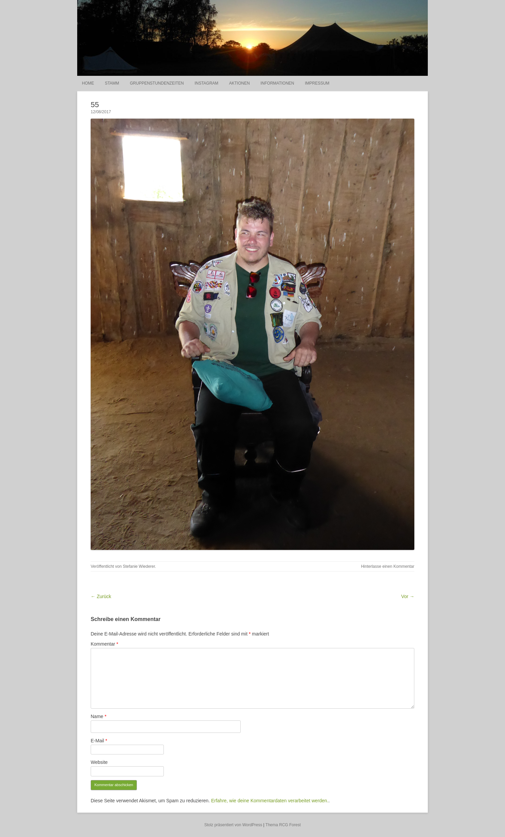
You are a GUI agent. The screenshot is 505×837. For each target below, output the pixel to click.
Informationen (277, 83)
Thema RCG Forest (283, 825)
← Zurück (101, 596)
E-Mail (99, 740)
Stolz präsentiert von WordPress (233, 825)
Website (99, 762)
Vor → (407, 596)
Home (88, 83)
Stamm (112, 83)
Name (99, 716)
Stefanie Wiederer (139, 566)
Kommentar (104, 644)
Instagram (206, 83)
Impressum (317, 83)
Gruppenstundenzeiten (157, 83)
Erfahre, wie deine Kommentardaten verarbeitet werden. (269, 800)
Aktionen (239, 83)
